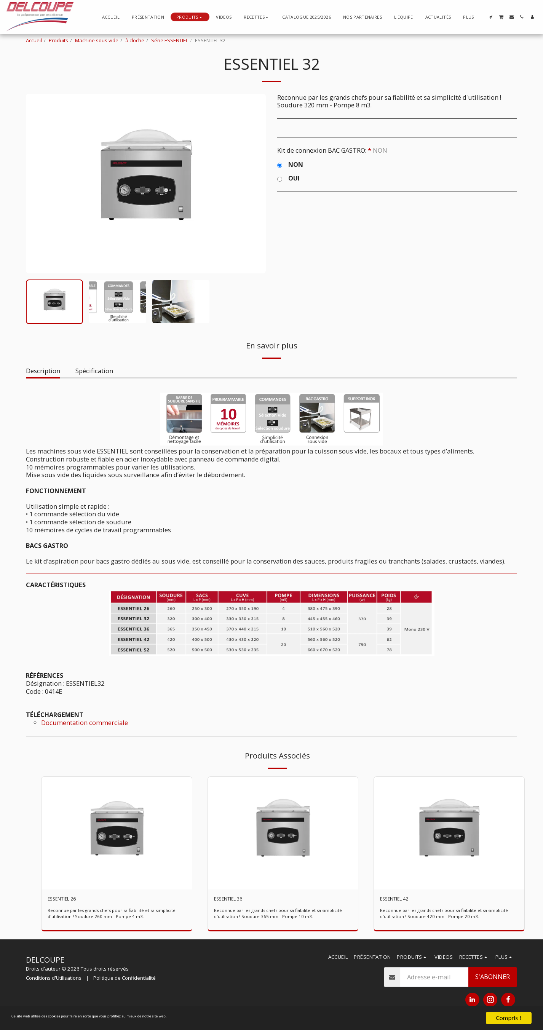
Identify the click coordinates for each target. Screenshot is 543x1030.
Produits (58, 40)
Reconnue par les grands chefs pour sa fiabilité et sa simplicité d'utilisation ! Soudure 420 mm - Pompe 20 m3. (444, 916)
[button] (257, 17)
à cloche (134, 40)
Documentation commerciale (84, 722)
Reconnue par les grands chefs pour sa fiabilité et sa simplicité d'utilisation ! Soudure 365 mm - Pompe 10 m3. (278, 916)
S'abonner (492, 979)
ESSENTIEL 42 (400, 900)
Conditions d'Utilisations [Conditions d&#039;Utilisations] (53, 980)
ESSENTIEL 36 (234, 900)
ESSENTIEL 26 (68, 900)
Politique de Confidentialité (124, 980)
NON (290, 165)
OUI (288, 178)
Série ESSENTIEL (169, 40)
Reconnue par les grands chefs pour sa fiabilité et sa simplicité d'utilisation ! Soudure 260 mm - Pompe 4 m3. (111, 916)
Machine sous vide (96, 40)
